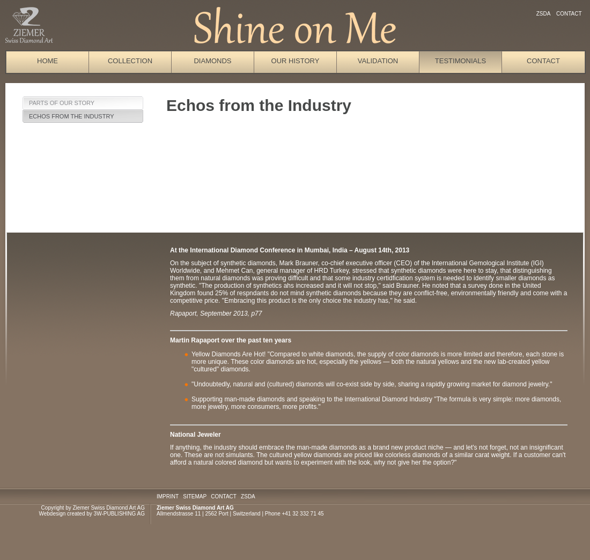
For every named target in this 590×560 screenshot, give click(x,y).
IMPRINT (168, 496)
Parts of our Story (61, 103)
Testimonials (460, 61)
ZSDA (543, 14)
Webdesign (52, 514)
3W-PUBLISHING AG (119, 514)
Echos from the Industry (71, 116)
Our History (295, 61)
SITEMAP (194, 496)
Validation (378, 61)
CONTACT (223, 496)
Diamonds (212, 61)
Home (47, 61)
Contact (568, 14)
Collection (130, 61)
